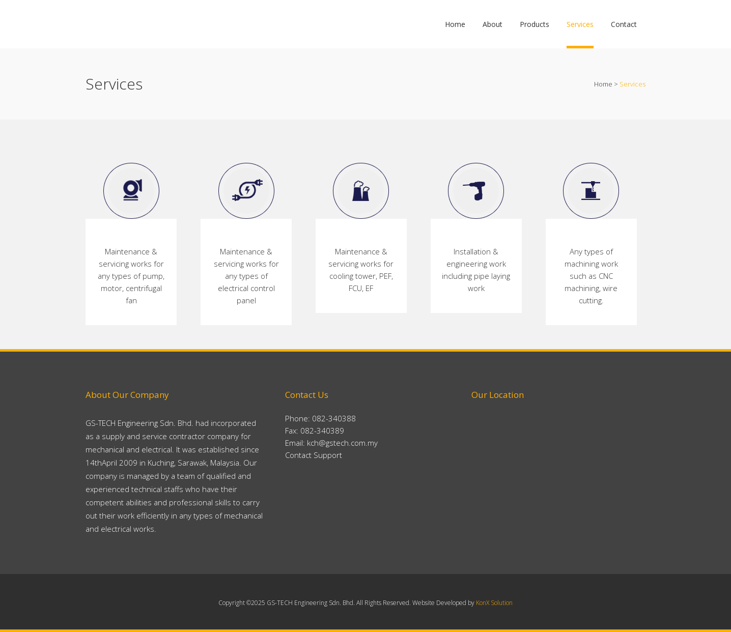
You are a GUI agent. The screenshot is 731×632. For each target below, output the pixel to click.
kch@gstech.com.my (342, 443)
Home (603, 84)
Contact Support (313, 455)
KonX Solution (494, 602)
